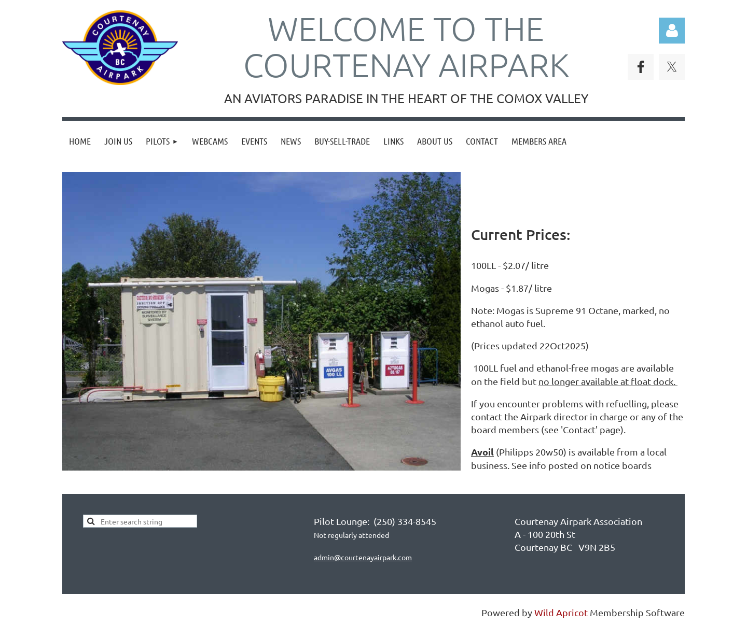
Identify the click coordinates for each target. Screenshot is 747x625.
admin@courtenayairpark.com (363, 557)
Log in (672, 31)
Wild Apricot (561, 612)
